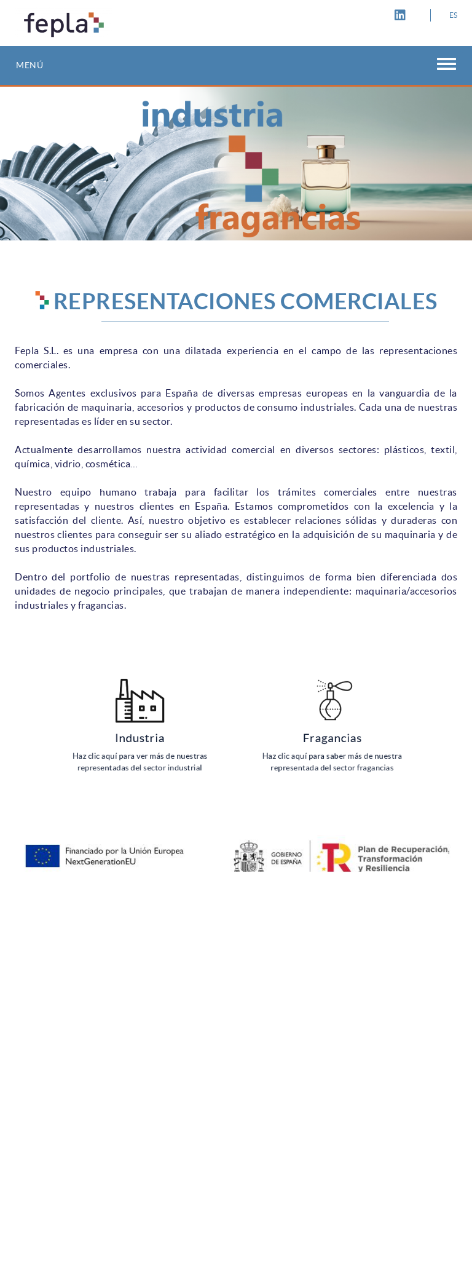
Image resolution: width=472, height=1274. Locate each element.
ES (453, 15)
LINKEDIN (402, 15)
